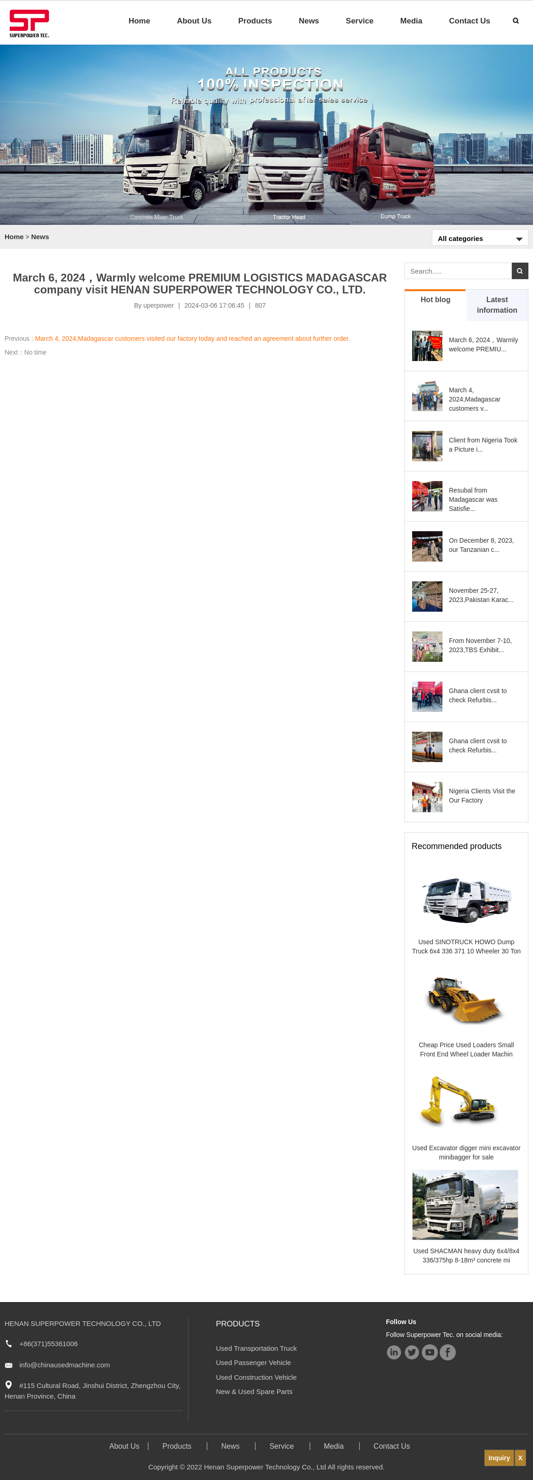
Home (139, 21)
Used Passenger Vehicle (253, 1362)
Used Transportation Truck (256, 1348)
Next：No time (25, 352)
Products (255, 21)
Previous (177, 338)
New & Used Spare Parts (254, 1391)
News (309, 21)
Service (360, 21)
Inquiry (499, 1458)
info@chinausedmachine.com (64, 1365)
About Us (194, 21)
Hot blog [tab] (436, 300)
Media (411, 21)
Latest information (497, 305)
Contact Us (469, 21)
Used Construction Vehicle (256, 1377)
